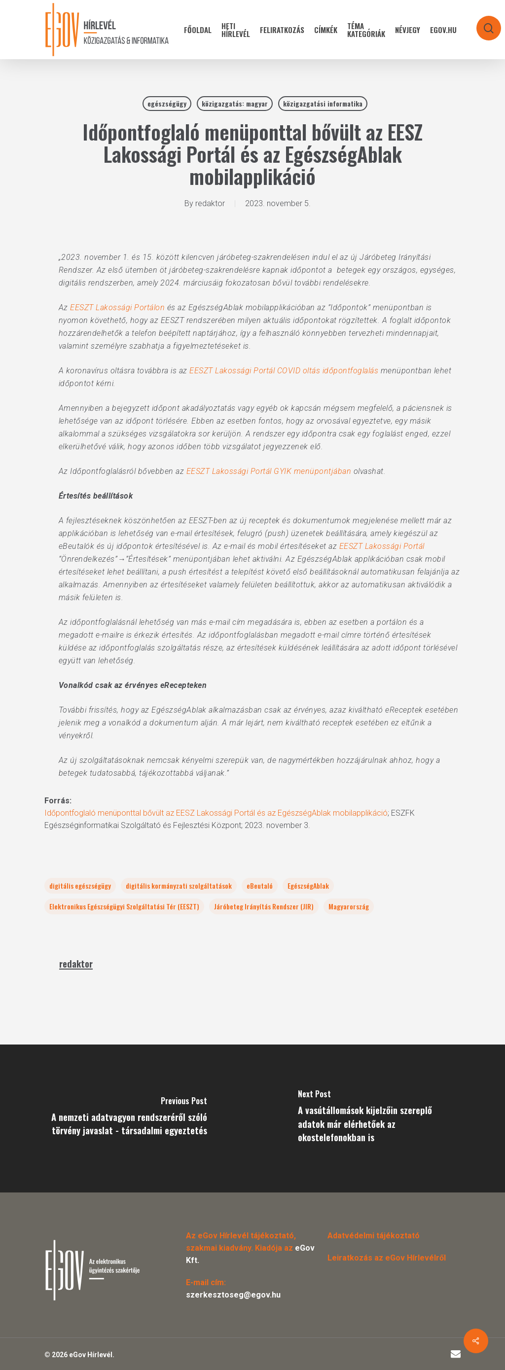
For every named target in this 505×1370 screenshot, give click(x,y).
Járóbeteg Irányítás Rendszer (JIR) (264, 906)
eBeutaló (260, 885)
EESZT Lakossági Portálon (117, 307)
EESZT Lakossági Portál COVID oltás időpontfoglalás (283, 370)
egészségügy (166, 103)
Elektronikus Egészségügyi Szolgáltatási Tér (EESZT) (124, 906)
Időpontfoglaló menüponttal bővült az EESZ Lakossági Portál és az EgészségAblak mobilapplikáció (216, 813)
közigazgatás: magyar (235, 103)
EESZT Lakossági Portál (382, 546)
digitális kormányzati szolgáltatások (179, 885)
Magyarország (348, 906)
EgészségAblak (308, 885)
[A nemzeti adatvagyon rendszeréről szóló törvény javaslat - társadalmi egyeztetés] (126, 1118)
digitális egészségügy (80, 885)
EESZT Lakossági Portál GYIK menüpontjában (269, 471)
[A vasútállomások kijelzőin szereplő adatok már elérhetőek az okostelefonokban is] (378, 1118)
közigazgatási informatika (322, 103)
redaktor (210, 203)
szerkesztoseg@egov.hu (233, 1294)
